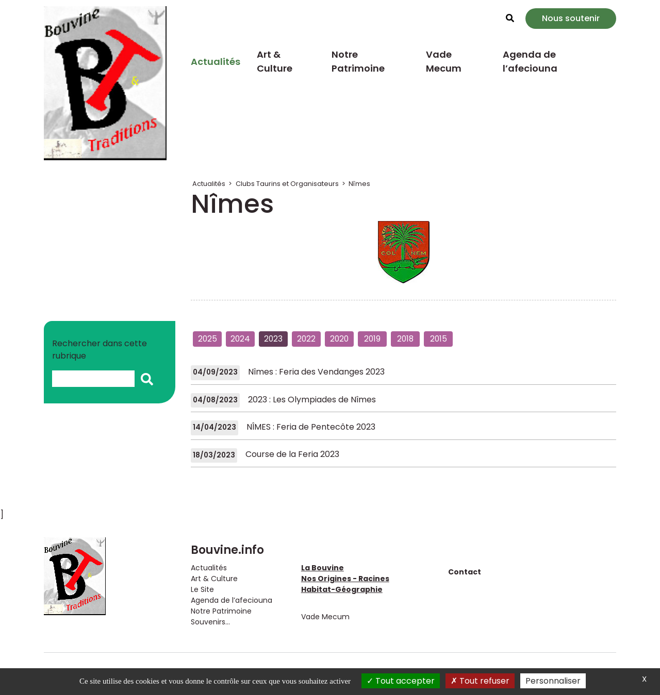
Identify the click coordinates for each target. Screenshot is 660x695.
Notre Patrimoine (358, 61)
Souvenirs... (210, 622)
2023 (273, 338)
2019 (372, 338)
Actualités (215, 61)
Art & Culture (274, 61)
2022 (306, 338)
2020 (339, 338)
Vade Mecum (443, 61)
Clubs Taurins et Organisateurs (287, 183)
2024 (240, 338)
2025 (207, 338)
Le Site (202, 589)
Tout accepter (401, 681)
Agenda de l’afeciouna (530, 61)
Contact (464, 572)
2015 (438, 338)
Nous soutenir (571, 18)
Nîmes (359, 183)
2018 (405, 338)
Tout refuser (480, 681)
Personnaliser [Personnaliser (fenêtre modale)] (553, 681)
